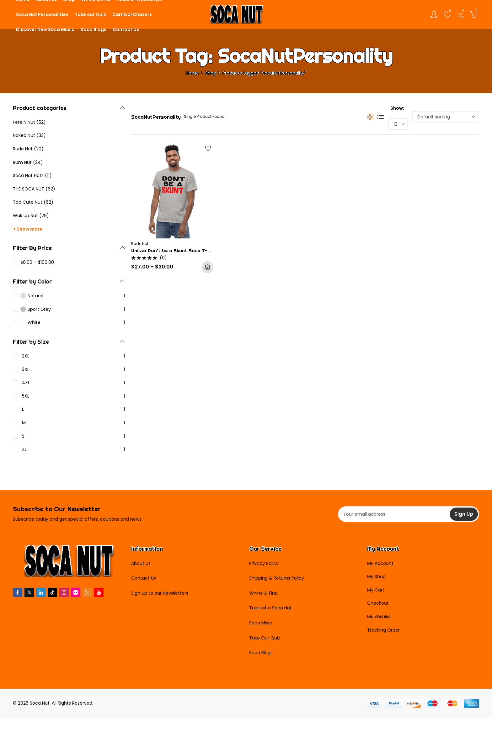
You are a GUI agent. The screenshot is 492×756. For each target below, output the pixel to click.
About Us (141, 563)
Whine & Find (263, 593)
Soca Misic (260, 623)
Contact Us (143, 578)
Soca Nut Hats (28, 175)
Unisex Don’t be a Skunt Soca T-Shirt (175, 250)
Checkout (378, 603)
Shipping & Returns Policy (276, 578)
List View (380, 117)
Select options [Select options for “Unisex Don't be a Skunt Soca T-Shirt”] (207, 267)
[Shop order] (445, 117)
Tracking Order (383, 630)
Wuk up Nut (25, 215)
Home (192, 73)
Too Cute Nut (27, 202)
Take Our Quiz (264, 638)
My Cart (375, 590)
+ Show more (27, 229)
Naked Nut (24, 135)
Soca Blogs (261, 652)
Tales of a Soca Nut (270, 608)
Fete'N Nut (24, 122)
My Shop (376, 576)
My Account (380, 563)
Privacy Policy (264, 563)
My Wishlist (379, 616)
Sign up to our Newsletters (159, 593)
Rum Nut (22, 162)
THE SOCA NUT (28, 189)
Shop (210, 73)
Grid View (370, 117)
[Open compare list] (460, 14)
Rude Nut (139, 243)
